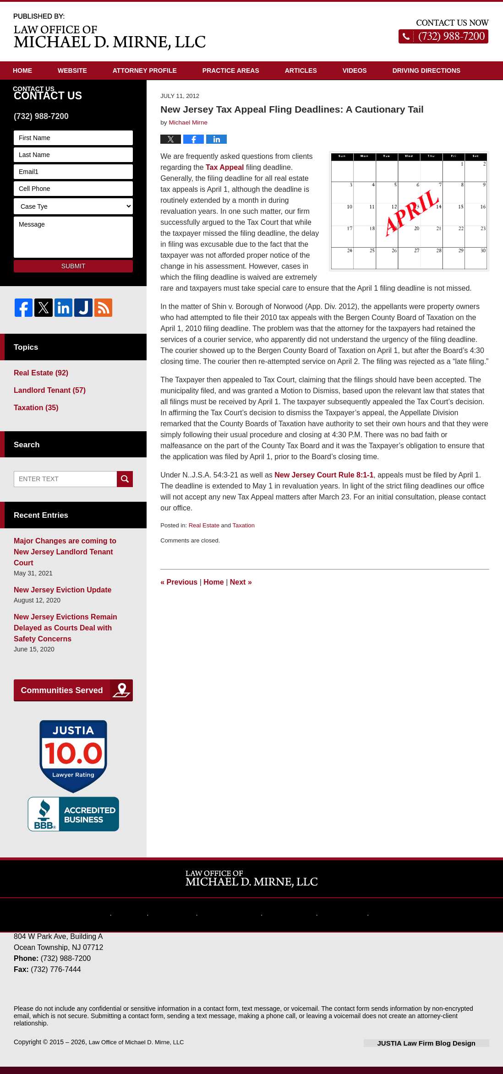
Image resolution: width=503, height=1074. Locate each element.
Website (72, 70)
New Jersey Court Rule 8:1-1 (323, 517)
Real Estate (204, 567)
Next (241, 624)
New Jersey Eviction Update (56, 613)
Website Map (286, 914)
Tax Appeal (225, 209)
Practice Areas (230, 70)
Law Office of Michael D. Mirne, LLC (140, 1049)
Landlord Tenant (45, 430)
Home (22, 70)
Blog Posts (378, 914)
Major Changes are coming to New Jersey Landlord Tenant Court (66, 583)
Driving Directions (427, 70)
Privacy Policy (236, 914)
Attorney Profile (145, 70)
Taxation (244, 567)
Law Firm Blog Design (445, 1050)
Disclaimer (187, 914)
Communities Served (62, 699)
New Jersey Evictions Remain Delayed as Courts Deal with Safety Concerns (72, 643)
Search (125, 517)
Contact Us (34, 88)
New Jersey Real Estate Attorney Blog (110, 31)
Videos (355, 70)
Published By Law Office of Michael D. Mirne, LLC (444, 31)
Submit (73, 308)
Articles (301, 70)
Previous (178, 624)
